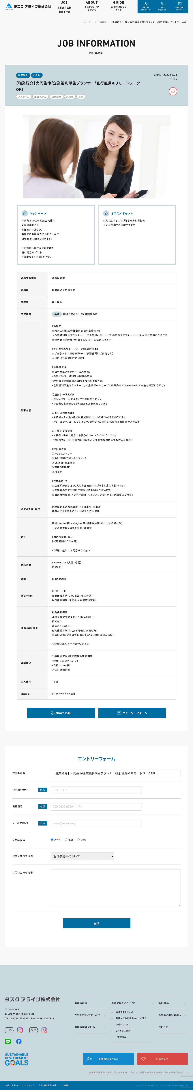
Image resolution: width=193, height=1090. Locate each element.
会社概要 (163, 1003)
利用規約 (64, 1085)
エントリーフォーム (135, 713)
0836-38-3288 (20, 1018)
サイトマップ (28, 1085)
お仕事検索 (81, 1003)
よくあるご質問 (123, 1030)
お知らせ (163, 1027)
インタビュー (122, 1036)
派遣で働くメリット (125, 1011)
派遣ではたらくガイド (123, 1003)
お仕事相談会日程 (85, 1027)
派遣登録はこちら (108, 1059)
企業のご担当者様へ (170, 1015)
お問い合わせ (11, 1085)
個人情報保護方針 (47, 1085)
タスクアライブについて (88, 1015)
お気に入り (162, 1059)
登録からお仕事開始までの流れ (131, 1018)
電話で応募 (63, 713)
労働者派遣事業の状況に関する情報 (111, 1072)
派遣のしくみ (122, 1024)
